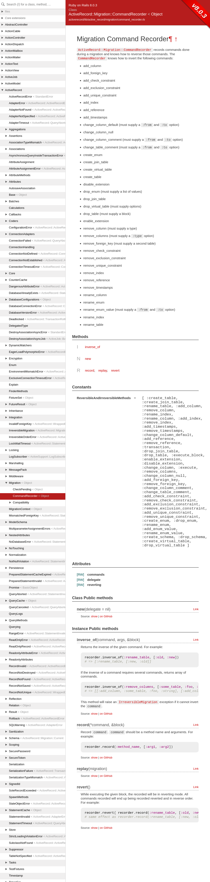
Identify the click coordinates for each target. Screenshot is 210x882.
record (89, 370)
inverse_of (92, 347)
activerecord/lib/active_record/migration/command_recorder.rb (107, 19)
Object (157, 14)
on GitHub (106, 616)
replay (102, 370)
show (94, 616)
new (88, 358)
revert (115, 370)
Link (196, 609)
